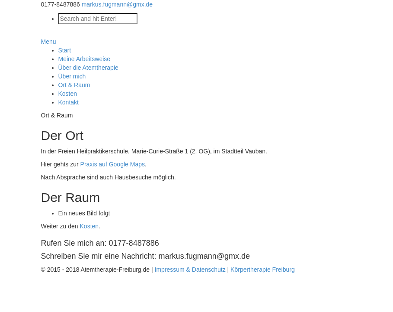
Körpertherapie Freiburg (262, 269)
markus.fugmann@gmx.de (117, 4)
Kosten (89, 226)
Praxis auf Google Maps (112, 164)
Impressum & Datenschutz (190, 269)
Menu (48, 41)
